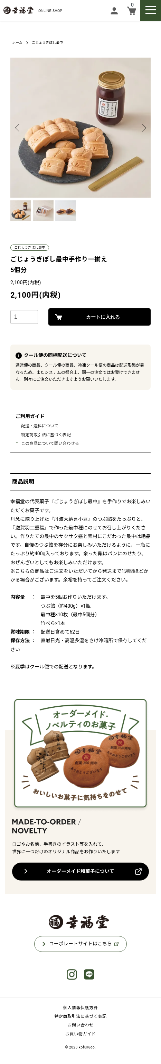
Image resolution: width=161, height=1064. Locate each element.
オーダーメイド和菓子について (80, 871)
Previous (18, 128)
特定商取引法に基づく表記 (46, 434)
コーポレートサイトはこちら (80, 943)
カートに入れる (103, 317)
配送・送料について (39, 426)
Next (143, 128)
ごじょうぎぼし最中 (47, 42)
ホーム (17, 42)
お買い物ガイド (80, 1034)
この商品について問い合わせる (50, 443)
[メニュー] (150, 10)
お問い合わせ (80, 1025)
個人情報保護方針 (80, 1007)
